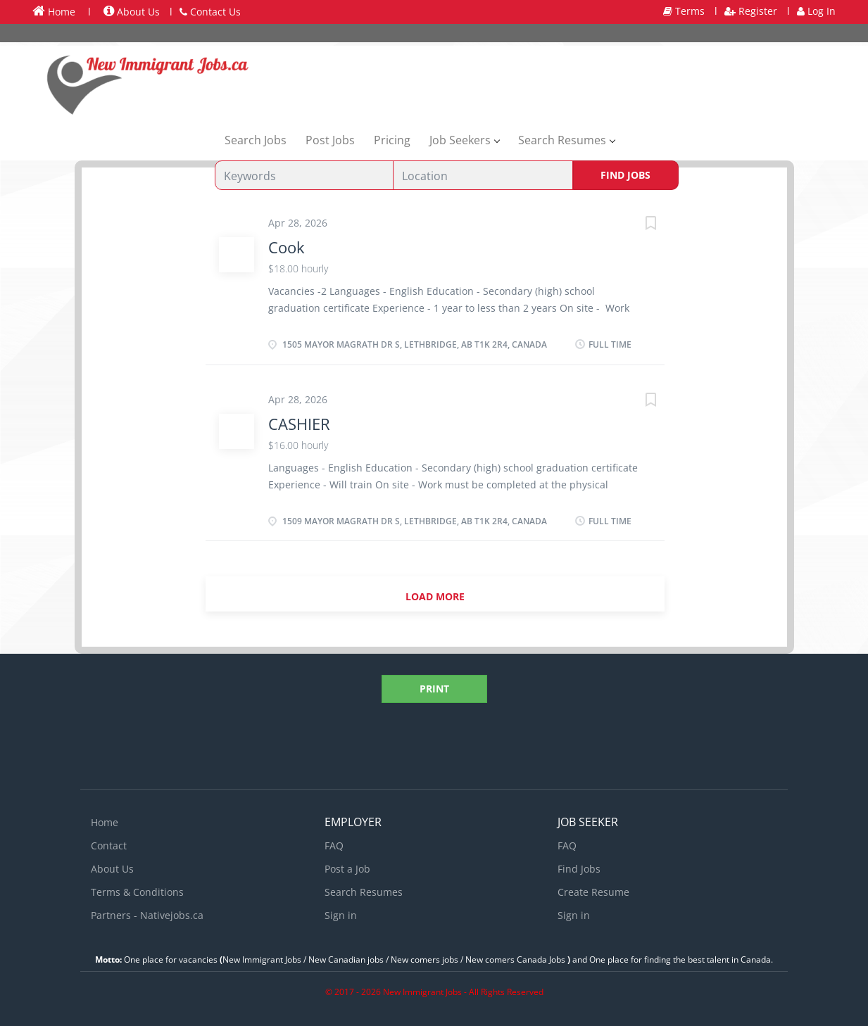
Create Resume (593, 892)
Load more (435, 596)
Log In (816, 11)
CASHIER (299, 423)
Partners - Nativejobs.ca (147, 915)
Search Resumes (364, 892)
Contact (109, 845)
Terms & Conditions (137, 892)
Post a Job (347, 868)
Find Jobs (625, 175)
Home (53, 11)
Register (750, 11)
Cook (286, 247)
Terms (684, 11)
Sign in (341, 915)
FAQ (334, 845)
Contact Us (210, 11)
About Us (131, 11)
